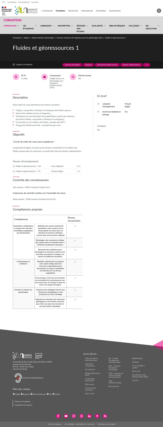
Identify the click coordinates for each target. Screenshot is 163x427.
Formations (17, 38)
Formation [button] (12, 20)
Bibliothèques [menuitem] (117, 26)
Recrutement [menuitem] (114, 386)
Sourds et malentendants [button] (28, 378)
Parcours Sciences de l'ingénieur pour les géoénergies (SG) (79, 38)
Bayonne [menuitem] (26, 394)
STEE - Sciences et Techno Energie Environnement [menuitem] (116, 375)
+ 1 (146, 65)
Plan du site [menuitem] (89, 393)
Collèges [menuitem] (134, 26)
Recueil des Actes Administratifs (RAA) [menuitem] (140, 376)
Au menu (35, 2)
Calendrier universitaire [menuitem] (90, 365)
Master (26, 38)
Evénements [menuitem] (115, 11)
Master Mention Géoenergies (43, 38)
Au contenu (11, 2)
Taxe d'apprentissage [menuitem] (115, 382)
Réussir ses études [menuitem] (81, 28)
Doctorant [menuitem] (136, 371)
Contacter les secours (23, 405)
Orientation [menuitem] (101, 11)
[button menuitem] (159, 11)
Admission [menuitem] (45, 26)
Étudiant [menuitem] (135, 362)
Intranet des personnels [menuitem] (90, 380)
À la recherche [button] (24, 2)
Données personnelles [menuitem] (106, 424)
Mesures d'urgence (22, 401)
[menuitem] (58, 416)
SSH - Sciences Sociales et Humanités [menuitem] (114, 368)
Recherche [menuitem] (73, 11)
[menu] (17, 28)
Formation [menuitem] (60, 11)
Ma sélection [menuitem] (151, 27)
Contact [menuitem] (135, 380)
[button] (24, 355)
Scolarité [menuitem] (97, 26)
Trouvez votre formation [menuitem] (90, 389)
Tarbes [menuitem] (57, 394)
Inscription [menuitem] (64, 26)
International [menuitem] (87, 11)
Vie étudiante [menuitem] (28, 27)
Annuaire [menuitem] (89, 384)
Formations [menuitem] (10, 26)
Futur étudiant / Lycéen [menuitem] (138, 367)
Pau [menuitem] (50, 394)
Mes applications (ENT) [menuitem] (92, 374)
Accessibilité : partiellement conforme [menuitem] (79, 424)
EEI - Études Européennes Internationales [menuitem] (115, 360)
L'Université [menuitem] (47, 11)
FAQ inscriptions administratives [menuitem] (91, 359)
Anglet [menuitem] (17, 394)
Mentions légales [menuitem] (54, 424)
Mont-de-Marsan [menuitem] (39, 394)
